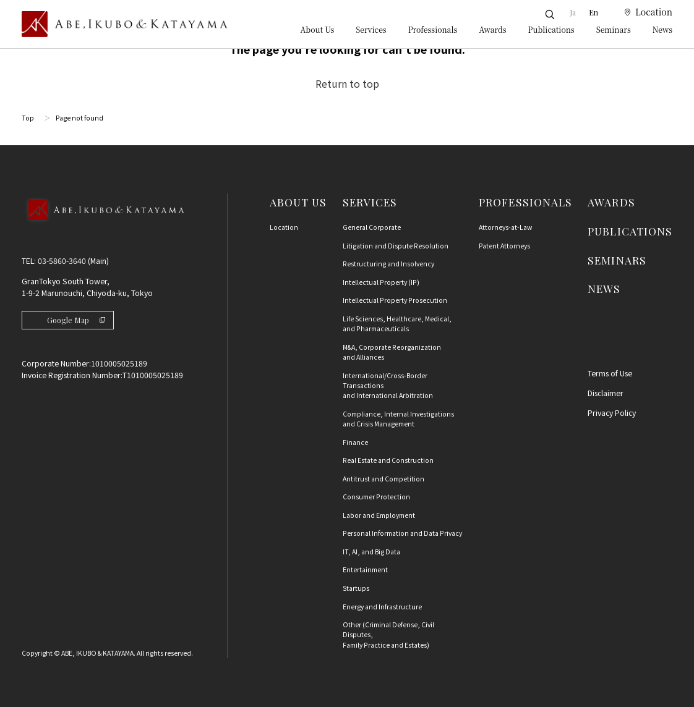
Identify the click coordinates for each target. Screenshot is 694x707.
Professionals (433, 29)
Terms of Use (610, 373)
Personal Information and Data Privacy (402, 533)
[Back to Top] (103, 224)
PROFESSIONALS (525, 202)
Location (284, 227)
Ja (573, 12)
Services (371, 29)
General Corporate (372, 227)
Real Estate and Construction (388, 460)
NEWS (604, 288)
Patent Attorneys (504, 245)
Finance (355, 442)
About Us (318, 29)
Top (28, 117)
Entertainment (365, 569)
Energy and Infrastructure (382, 606)
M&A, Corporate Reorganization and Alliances (392, 352)
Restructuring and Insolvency (388, 263)
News (662, 29)
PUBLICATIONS (630, 231)
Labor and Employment (379, 515)
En (593, 12)
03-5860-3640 (62, 260)
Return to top (347, 83)
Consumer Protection (376, 496)
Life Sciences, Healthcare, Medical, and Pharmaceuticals (397, 323)
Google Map (76, 320)
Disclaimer (605, 393)
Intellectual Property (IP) (381, 282)
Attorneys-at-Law (505, 227)
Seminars (613, 29)
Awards (492, 29)
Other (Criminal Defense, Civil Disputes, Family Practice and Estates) (388, 635)
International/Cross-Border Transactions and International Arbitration (388, 385)
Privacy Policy (612, 412)
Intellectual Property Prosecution (395, 300)
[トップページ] (125, 24)
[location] (641, 12)
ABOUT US (298, 202)
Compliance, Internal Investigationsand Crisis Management (398, 418)
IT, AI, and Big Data (371, 551)
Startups (356, 588)
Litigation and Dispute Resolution (395, 245)
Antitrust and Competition (383, 478)
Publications (551, 29)
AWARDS (611, 202)
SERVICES (370, 202)
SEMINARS (617, 260)
